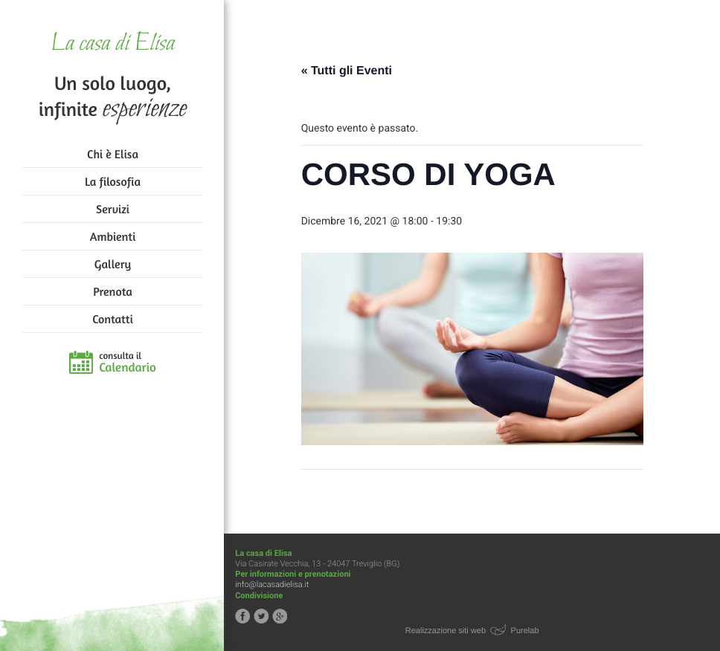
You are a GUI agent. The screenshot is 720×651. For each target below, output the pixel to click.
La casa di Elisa (113, 44)
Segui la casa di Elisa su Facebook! (244, 616)
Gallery (112, 263)
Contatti (112, 318)
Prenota (112, 291)
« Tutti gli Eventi (347, 71)
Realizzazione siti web (446, 630)
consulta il (127, 362)
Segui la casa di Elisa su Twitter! (262, 616)
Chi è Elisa (112, 153)
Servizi (112, 208)
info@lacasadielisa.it (273, 584)
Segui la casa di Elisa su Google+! (281, 616)
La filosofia (113, 181)
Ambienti (112, 236)
